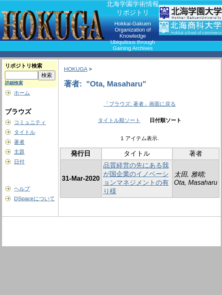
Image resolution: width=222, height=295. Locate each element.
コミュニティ (30, 122)
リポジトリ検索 (23, 66)
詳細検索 (14, 82)
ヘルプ (22, 189)
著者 (19, 142)
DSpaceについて (34, 198)
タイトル (24, 132)
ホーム (22, 93)
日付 (19, 162)
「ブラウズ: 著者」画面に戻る (140, 104)
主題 (19, 152)
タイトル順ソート (119, 120)
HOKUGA (75, 69)
